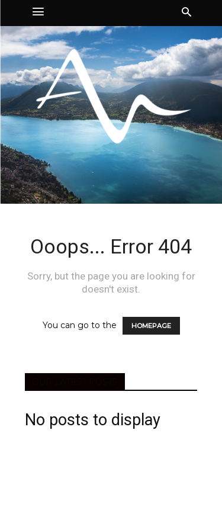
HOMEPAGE (151, 326)
